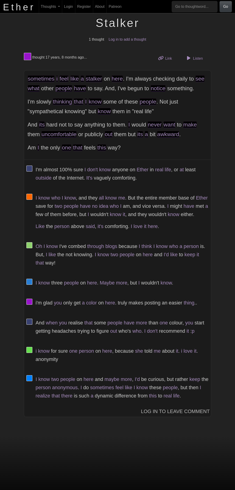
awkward (168, 134)
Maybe (107, 283)
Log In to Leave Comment (175, 411)
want (169, 124)
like (74, 79)
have (80, 88)
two (58, 206)
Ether (142, 169)
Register (84, 6)
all (101, 198)
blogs (111, 246)
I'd (166, 254)
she (139, 351)
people (64, 88)
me (121, 198)
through (95, 246)
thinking (62, 102)
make (190, 124)
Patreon (115, 6)
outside (44, 178)
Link (167, 58)
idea (103, 206)
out (108, 134)
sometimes (41, 79)
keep (190, 254)
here (117, 79)
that (78, 102)
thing (189, 303)
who (55, 198)
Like (40, 226)
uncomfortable (59, 134)
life (168, 169)
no (95, 206)
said (90, 226)
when (52, 323)
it (124, 214)
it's (101, 226)
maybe (111, 379)
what (33, 88)
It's (89, 178)
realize (43, 396)
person (62, 226)
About (100, 6)
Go (225, 6)
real (159, 169)
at (182, 169)
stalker (94, 79)
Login (68, 6)
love (138, 226)
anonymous (65, 387)
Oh (39, 246)
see (200, 79)
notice (158, 88)
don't (92, 169)
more (121, 283)
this (102, 147)
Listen (194, 58)
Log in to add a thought (127, 39)
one (66, 147)
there (67, 396)
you (58, 303)
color (91, 303)
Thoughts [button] (49, 6)
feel (64, 79)
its (42, 124)
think (147, 246)
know (95, 102)
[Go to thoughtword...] (195, 6)
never (155, 124)
